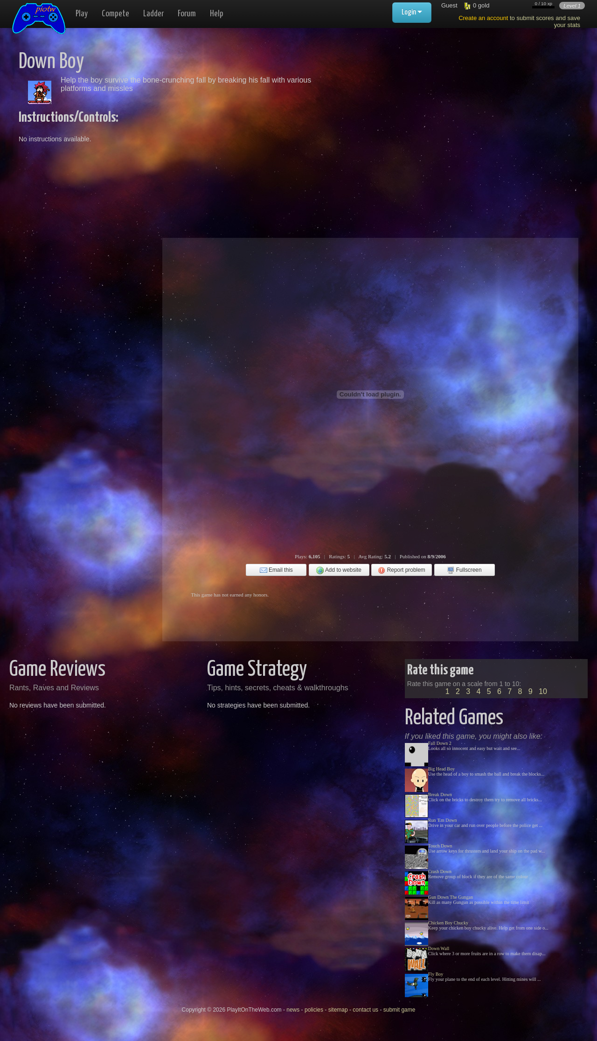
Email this (276, 570)
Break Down (440, 794)
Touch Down (440, 845)
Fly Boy (436, 974)
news (292, 1009)
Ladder (153, 13)
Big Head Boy (441, 768)
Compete (115, 13)
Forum (187, 13)
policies (314, 1009)
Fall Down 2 (439, 743)
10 (543, 691)
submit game (399, 1009)
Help (216, 13)
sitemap (338, 1009)
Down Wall (438, 948)
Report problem (401, 570)
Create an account (483, 17)
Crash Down (439, 871)
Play (82, 13)
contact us (365, 1009)
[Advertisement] (430, 116)
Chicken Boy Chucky (448, 922)
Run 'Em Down (442, 820)
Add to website (338, 570)
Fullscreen (464, 570)
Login (412, 12)
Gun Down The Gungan (450, 897)
